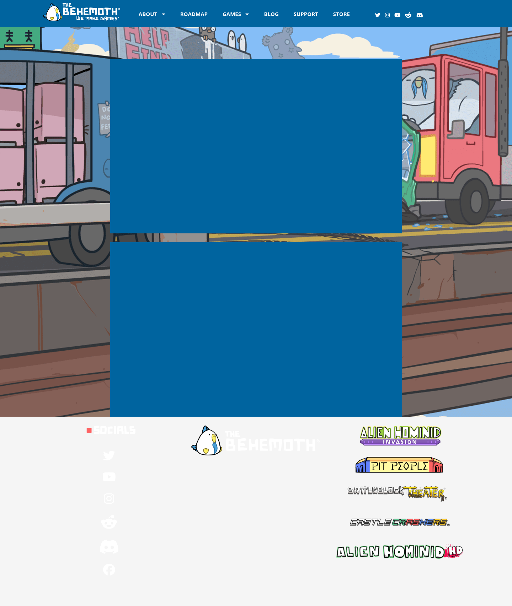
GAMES (232, 13)
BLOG (271, 13)
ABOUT (148, 13)
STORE (341, 13)
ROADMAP (194, 13)
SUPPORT (306, 13)
